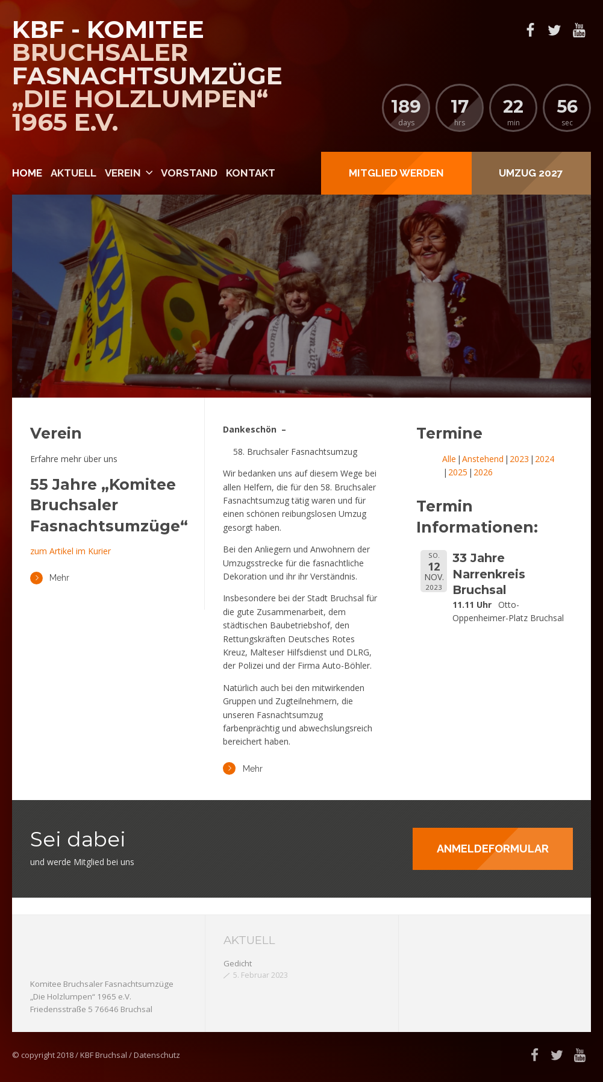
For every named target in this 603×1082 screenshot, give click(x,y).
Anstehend (483, 458)
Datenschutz (157, 1054)
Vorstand (189, 173)
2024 (544, 458)
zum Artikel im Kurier (70, 551)
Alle (449, 458)
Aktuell (73, 173)
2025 (457, 472)
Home (27, 173)
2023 (519, 458)
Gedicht (237, 963)
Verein (123, 173)
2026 (483, 472)
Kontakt (250, 173)
